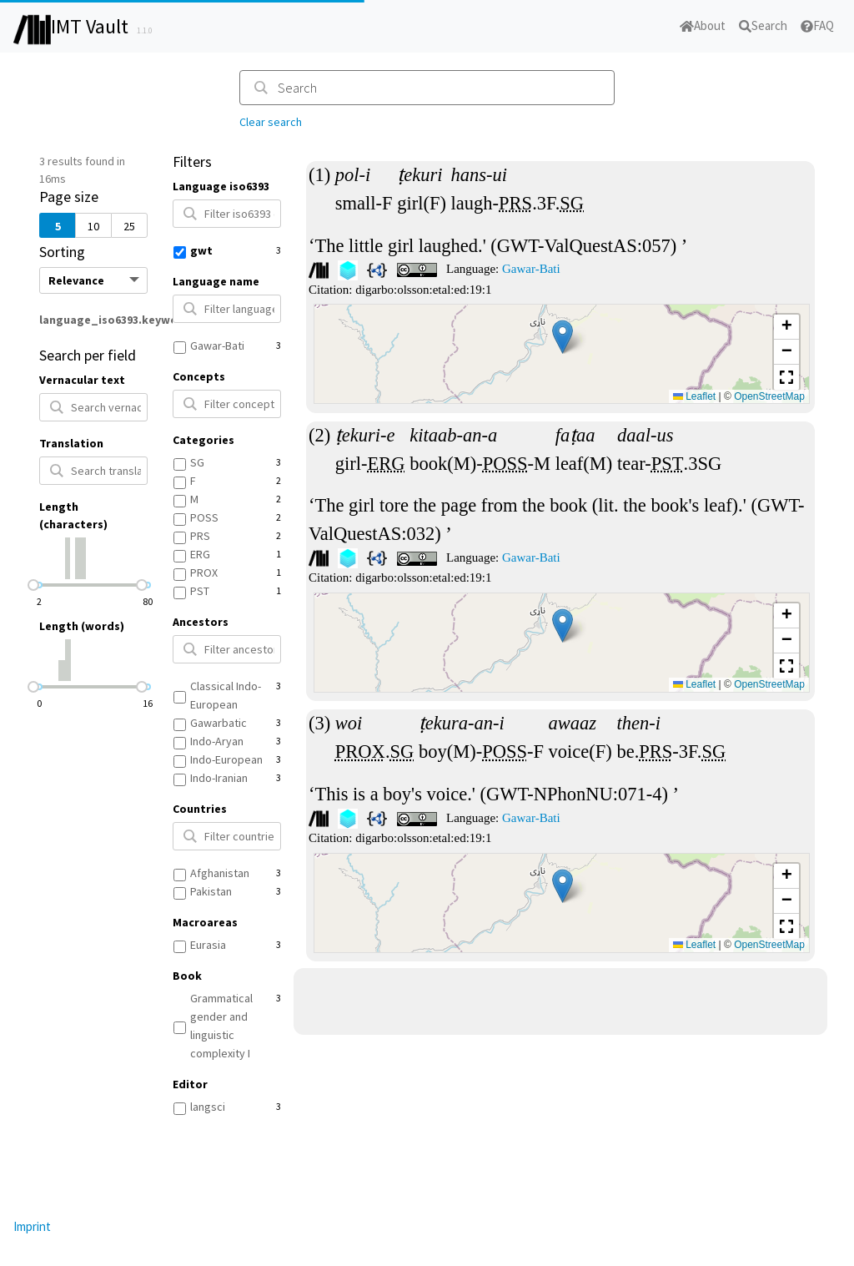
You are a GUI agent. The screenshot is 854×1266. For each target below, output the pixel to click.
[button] (562, 337)
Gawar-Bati (531, 268)
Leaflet (694, 396)
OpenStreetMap (769, 396)
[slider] (33, 585)
